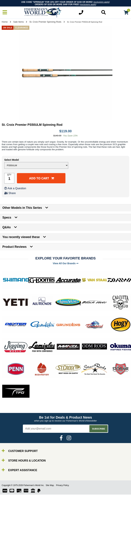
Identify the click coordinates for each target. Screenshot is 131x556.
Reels (10, 551)
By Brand (12, 545)
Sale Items (18, 22)
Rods (10, 548)
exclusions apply (101, 2)
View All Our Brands (65, 263)
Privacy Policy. (62, 485)
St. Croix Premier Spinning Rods (45, 22)
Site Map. (50, 485)
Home (5, 22)
